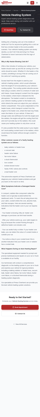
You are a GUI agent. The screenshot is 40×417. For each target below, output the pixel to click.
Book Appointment (20, 307)
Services (16, 10)
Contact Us (25, 30)
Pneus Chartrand (6, 10)
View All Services (20, 324)
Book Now (8, 30)
